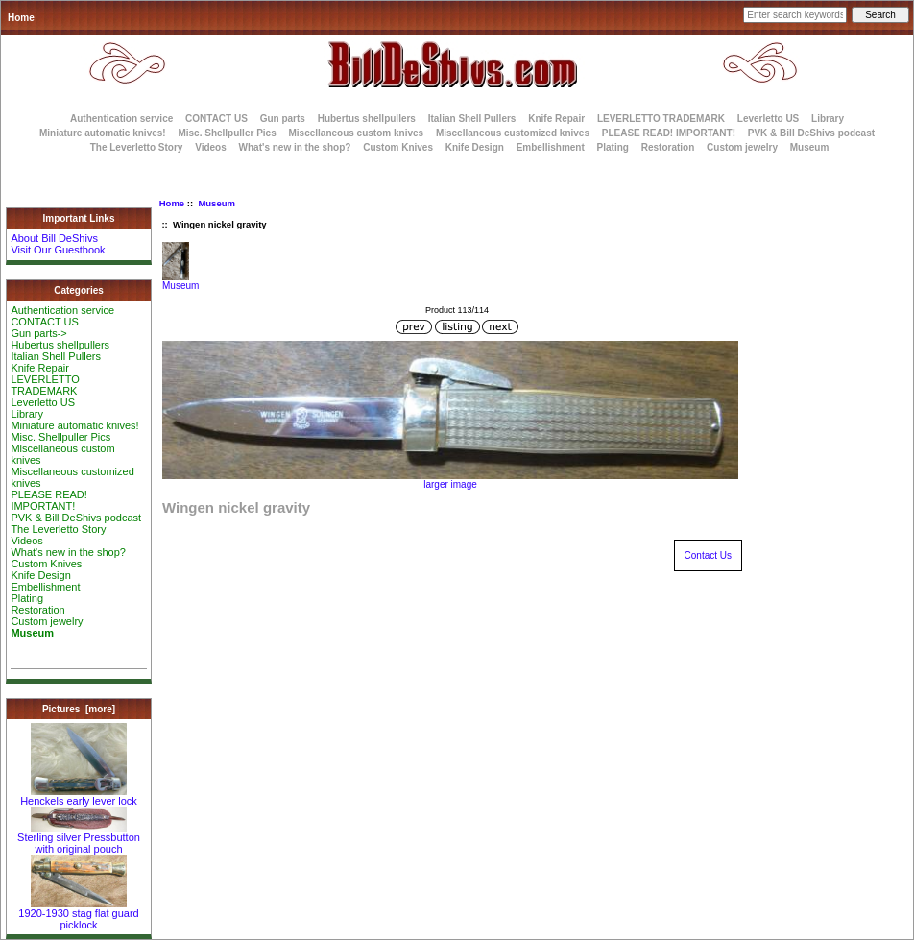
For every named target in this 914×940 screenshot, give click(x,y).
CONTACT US (216, 118)
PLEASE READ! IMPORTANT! (668, 133)
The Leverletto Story (136, 147)
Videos (211, 147)
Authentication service (121, 118)
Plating (613, 147)
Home (21, 17)
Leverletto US (768, 118)
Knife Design (474, 147)
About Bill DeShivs (54, 238)
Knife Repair (556, 118)
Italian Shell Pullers (472, 118)
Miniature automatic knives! (102, 133)
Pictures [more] (78, 709)
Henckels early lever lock (78, 796)
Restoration (668, 147)
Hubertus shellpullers (367, 118)
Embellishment (551, 147)
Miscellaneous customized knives (512, 133)
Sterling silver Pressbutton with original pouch (78, 838)
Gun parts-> (38, 333)
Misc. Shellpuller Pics (227, 133)
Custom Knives (398, 147)
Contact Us (708, 555)
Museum (216, 203)
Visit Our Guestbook (58, 249)
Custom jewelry (742, 147)
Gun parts (282, 118)
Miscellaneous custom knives (355, 133)
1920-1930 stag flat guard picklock (78, 914)
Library (827, 118)
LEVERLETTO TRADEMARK (661, 118)
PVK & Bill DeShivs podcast (811, 133)
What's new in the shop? (295, 147)
